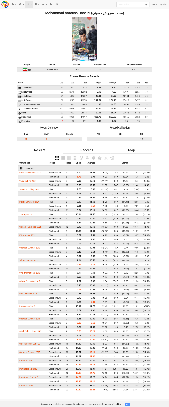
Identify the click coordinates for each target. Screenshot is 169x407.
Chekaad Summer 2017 (29, 352)
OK (127, 404)
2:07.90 (112, 117)
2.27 (114, 121)
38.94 (113, 113)
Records (86, 150)
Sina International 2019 (29, 273)
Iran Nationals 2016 (28, 369)
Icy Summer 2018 (27, 306)
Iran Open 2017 (26, 360)
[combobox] (133, 4)
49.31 (98, 96)
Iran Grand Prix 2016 (28, 377)
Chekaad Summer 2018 (29, 319)
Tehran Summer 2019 (29, 260)
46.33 (113, 104)
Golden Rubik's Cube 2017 (30, 344)
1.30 (99, 121)
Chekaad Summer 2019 (29, 248)
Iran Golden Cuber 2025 (30, 172)
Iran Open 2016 (26, 385)
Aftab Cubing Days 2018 (30, 331)
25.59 (98, 108)
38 (100, 104)
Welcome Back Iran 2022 (30, 227)
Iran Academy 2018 (28, 294)
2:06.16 (112, 100)
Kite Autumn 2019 (27, 235)
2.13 (99, 92)
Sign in (164, 4)
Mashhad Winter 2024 (29, 202)
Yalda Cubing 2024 (27, 181)
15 (26, 139)
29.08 (98, 113)
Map (131, 150)
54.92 (113, 96)
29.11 (113, 108)
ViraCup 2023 (25, 214)
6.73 (99, 88)
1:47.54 (97, 100)
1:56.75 (97, 117)
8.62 (114, 88)
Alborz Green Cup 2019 (29, 281)
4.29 (114, 92)
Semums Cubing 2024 (29, 189)
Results (39, 150)
